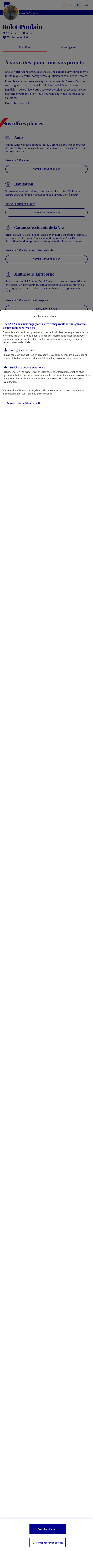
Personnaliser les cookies (49, 1542)
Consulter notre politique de (24, 403)
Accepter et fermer (48, 1529)
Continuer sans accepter (46, 316)
